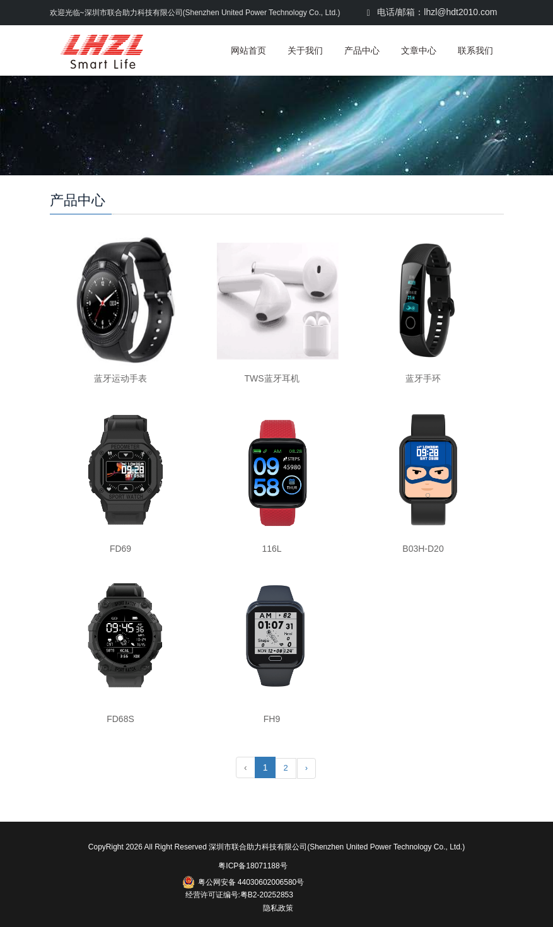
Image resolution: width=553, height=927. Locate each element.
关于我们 (305, 50)
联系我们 (475, 50)
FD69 (120, 549)
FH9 (272, 719)
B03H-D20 (422, 549)
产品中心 (362, 50)
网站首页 (248, 50)
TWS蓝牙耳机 (271, 378)
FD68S (120, 719)
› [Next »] (306, 767)
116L (271, 549)
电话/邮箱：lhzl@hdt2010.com (432, 12)
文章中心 (418, 50)
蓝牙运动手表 (120, 378)
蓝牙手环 (423, 378)
